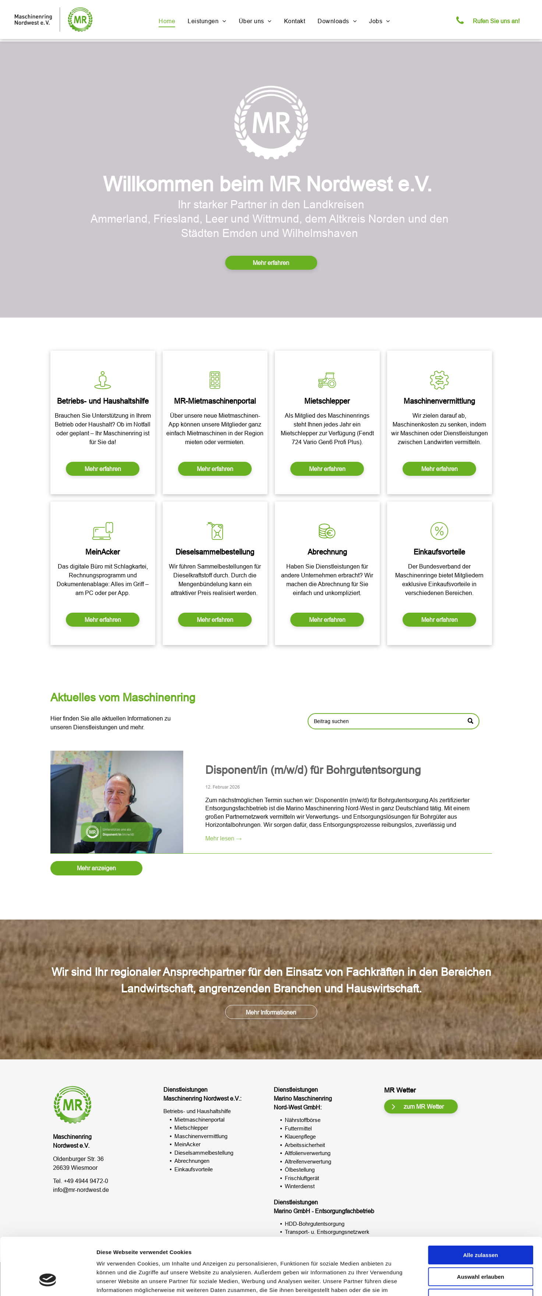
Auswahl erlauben (480, 1228)
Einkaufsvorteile (193, 1169)
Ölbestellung (300, 1169)
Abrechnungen (191, 1161)
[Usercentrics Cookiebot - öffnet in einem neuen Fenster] (47, 1281)
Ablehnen (480, 1249)
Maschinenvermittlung (200, 1136)
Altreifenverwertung (308, 1161)
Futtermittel (298, 1128)
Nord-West (288, 1107)
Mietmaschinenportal (199, 1119)
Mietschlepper (191, 1128)
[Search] (393, 736)
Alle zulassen (480, 1206)
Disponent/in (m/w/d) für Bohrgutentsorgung (313, 888)
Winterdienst (300, 1186)
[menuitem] (166, 21)
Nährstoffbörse (302, 1120)
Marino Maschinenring (303, 1098)
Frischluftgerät (302, 1178)
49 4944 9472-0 (87, 1181)
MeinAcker (187, 1144)
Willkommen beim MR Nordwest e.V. (267, 184)
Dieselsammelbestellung (203, 1153)
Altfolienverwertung (307, 1153)
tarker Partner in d (243, 204)
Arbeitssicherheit (305, 1145)
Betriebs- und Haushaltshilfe (197, 1111)
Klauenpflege (300, 1136)
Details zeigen (391, 1281)
